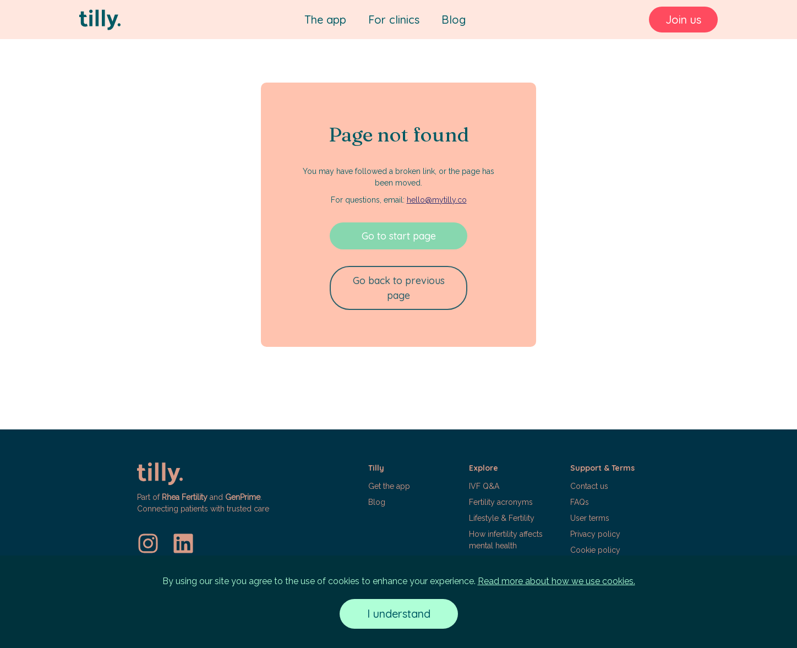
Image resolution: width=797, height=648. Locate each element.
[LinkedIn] (183, 543)
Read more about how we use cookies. (556, 581)
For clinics (393, 19)
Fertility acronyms (501, 502)
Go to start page (399, 236)
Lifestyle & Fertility (501, 518)
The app (325, 19)
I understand (398, 613)
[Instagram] (148, 543)
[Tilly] (100, 20)
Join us (683, 19)
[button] (413, 514)
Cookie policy (595, 550)
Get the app (389, 486)
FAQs (579, 502)
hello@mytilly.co (437, 199)
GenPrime (242, 497)
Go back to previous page (399, 288)
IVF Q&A (484, 486)
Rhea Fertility (185, 497)
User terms (589, 518)
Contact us (589, 486)
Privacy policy (595, 534)
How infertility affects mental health (506, 540)
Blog (453, 19)
